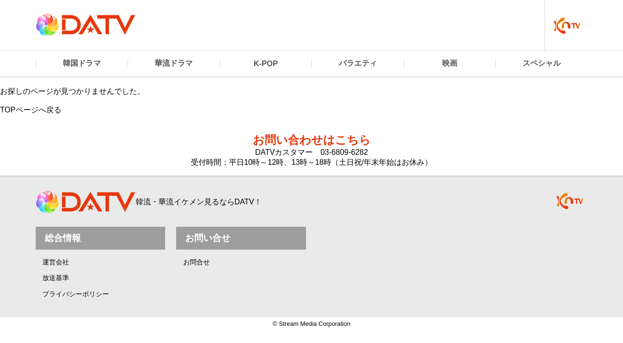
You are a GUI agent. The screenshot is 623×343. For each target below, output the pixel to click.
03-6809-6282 (344, 152)
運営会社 (55, 262)
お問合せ (196, 262)
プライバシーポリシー (75, 294)
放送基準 (55, 278)
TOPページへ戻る (30, 110)
